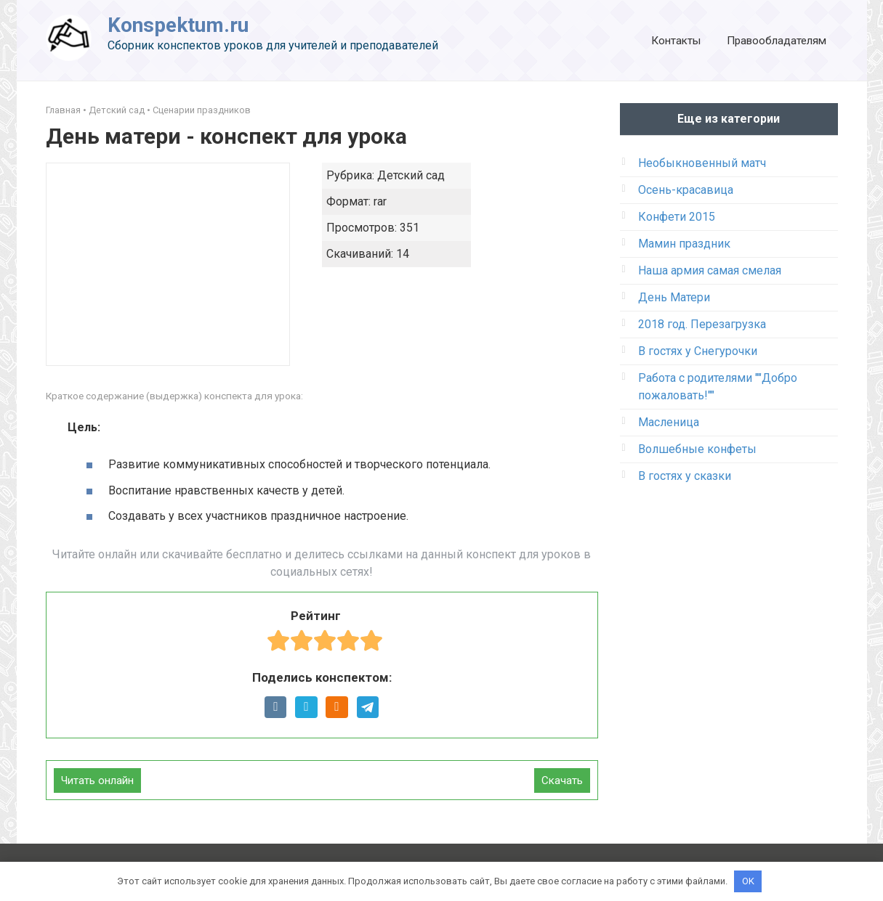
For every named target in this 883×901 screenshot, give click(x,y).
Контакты (676, 40)
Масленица (668, 422)
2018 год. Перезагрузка (702, 324)
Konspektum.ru (178, 25)
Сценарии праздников (202, 110)
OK (748, 881)
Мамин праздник (684, 243)
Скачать (562, 780)
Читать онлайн (97, 780)
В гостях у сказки (684, 476)
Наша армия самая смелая (709, 270)
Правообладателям (776, 40)
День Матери (674, 297)
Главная (63, 110)
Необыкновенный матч (702, 163)
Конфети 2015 (676, 217)
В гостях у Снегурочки (697, 351)
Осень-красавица (685, 190)
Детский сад (117, 110)
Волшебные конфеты (697, 449)
